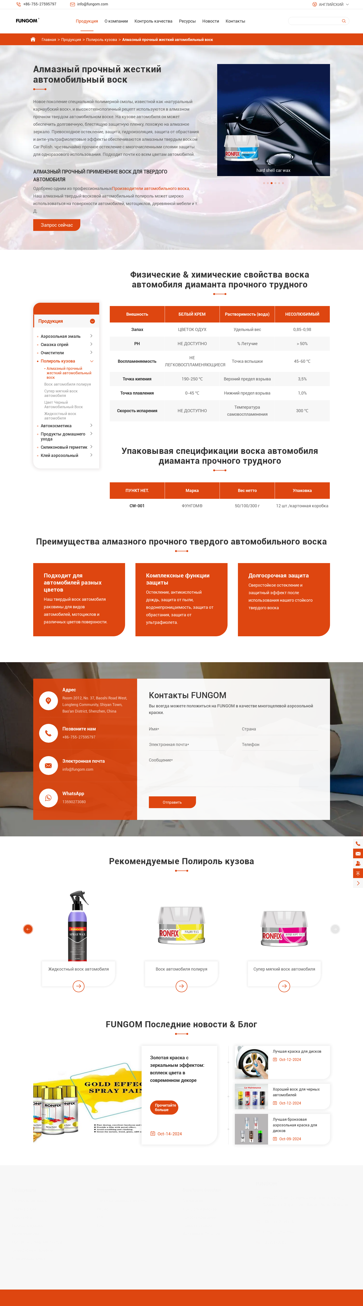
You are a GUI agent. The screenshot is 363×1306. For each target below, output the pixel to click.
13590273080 (72, 802)
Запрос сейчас (57, 225)
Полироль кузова (101, 39)
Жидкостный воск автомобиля (60, 415)
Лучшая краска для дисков (299, 1051)
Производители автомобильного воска (150, 188)
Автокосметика (56, 425)
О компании (116, 21)
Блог (101, 1223)
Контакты (235, 21)
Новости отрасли (198, 1223)
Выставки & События (201, 1231)
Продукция (87, 21)
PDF (100, 1215)
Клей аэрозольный (59, 455)
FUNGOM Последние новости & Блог (181, 1027)
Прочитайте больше (163, 1107)
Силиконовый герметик (64, 447)
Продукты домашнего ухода (63, 436)
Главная (49, 39)
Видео (102, 1207)
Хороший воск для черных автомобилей (298, 1092)
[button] (264, 183)
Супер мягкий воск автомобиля (61, 393)
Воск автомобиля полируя (67, 384)
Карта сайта (266, 1300)
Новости (210, 21)
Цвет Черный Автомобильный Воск (63, 404)
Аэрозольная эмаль (61, 336)
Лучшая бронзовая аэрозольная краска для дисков (297, 1125)
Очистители (52, 352)
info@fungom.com (92, 4)
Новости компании (199, 1215)
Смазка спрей (54, 344)
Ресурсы (187, 21)
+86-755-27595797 (39, 4)
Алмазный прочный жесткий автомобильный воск (167, 39)
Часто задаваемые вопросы (122, 1198)
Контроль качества (153, 21)
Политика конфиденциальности (317, 1300)
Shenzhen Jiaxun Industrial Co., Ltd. (77, 1300)
